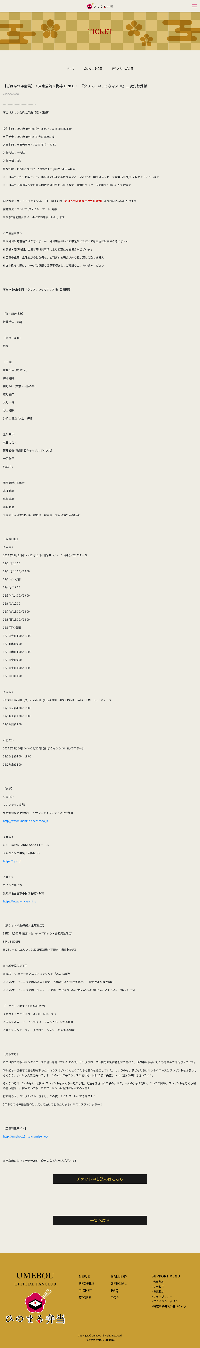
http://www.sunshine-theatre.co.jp (25, 821)
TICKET (85, 1290)
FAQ (114, 1290)
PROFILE (87, 1283)
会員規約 (158, 1282)
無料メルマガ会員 (122, 68)
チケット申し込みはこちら (100, 1179)
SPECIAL (119, 1283)
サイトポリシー (162, 1296)
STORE (85, 1297)
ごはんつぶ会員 (93, 68)
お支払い (158, 1291)
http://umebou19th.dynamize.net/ (25, 1136)
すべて (71, 68)
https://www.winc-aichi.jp (19, 901)
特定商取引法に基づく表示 (169, 1306)
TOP (115, 1297)
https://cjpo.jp (12, 861)
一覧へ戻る (100, 1220)
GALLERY (119, 1276)
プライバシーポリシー (167, 1301)
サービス (158, 1286)
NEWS (84, 1276)
